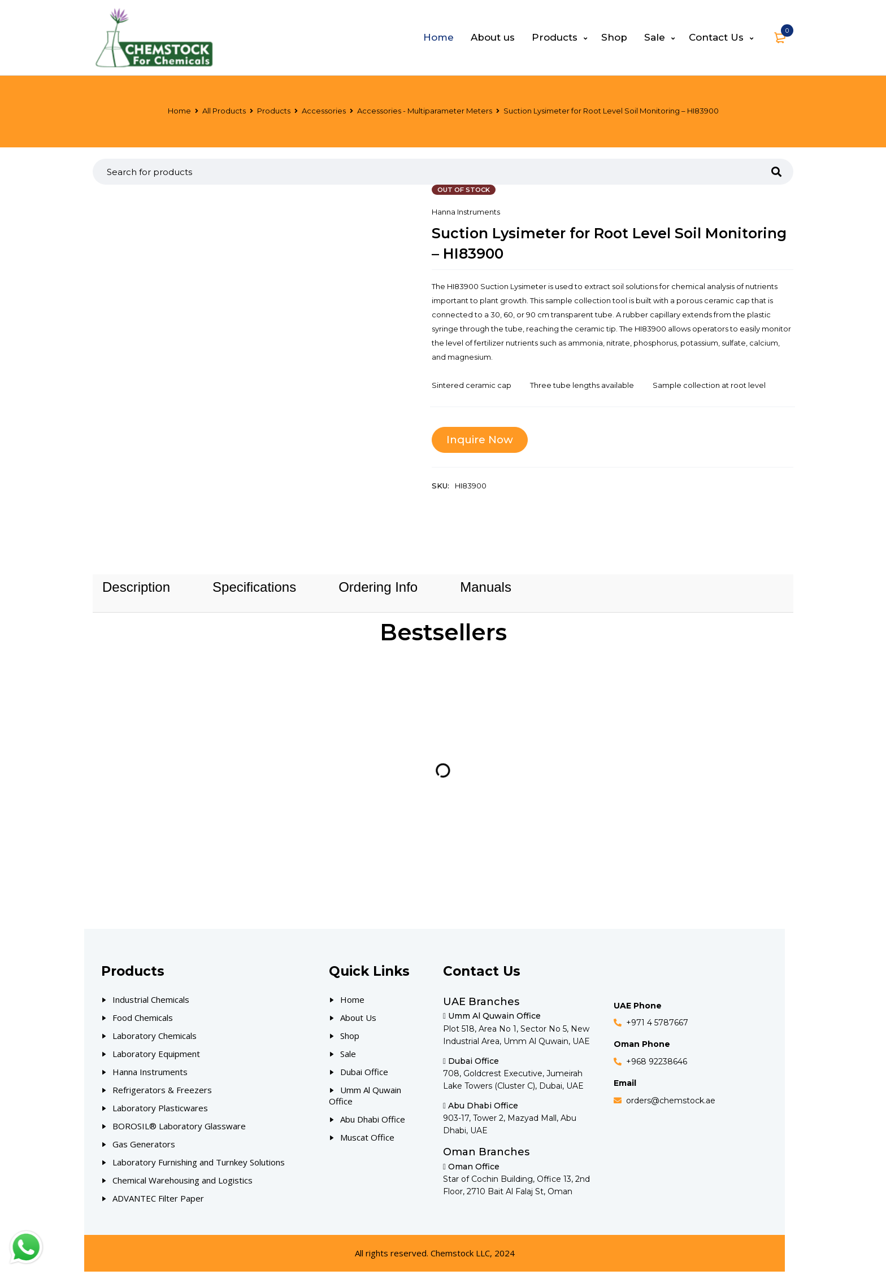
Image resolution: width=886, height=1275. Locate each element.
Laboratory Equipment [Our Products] (156, 1057)
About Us (358, 1021)
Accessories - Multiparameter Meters (424, 110)
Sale (348, 1057)
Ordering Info (378, 589)
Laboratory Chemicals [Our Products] (154, 1039)
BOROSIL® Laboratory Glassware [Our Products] (179, 1129)
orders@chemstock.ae (670, 1104)
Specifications (254, 589)
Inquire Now (482, 440)
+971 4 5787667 (657, 1026)
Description (136, 589)
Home (179, 110)
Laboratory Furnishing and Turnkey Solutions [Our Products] (198, 1165)
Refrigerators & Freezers (162, 1093)
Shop (349, 1039)
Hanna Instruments (466, 211)
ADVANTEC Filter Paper (158, 1201)
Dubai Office (364, 1075)
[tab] (136, 589)
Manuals (485, 589)
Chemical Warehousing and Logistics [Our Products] (182, 1183)
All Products (224, 110)
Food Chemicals (142, 1021)
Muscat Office (367, 1140)
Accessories (324, 110)
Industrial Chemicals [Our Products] (150, 1002)
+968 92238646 (656, 1065)
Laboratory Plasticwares (160, 1111)
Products (273, 110)
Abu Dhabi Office (372, 1122)
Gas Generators (143, 1147)
